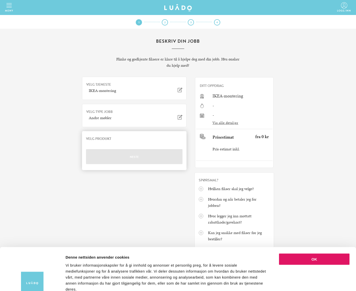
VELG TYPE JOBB (99, 112)
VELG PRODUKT (98, 139)
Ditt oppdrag (212, 86)
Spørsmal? (208, 180)
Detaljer (266, 281)
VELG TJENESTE (98, 84)
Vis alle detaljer (225, 122)
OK (314, 231)
